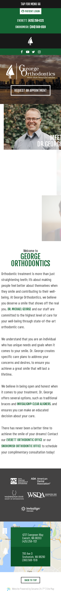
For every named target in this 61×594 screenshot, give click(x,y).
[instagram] (39, 51)
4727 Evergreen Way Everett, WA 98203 (32, 536)
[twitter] (33, 51)
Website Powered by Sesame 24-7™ (26, 589)
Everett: (22, 20)
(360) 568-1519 (38, 27)
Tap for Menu (30, 4)
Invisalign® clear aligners (34, 404)
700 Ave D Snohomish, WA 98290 (33, 555)
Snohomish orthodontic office (21, 446)
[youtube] (28, 51)
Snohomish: (22, 27)
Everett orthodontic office (24, 440)
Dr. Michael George (19, 309)
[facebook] (22, 51)
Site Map (50, 588)
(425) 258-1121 (36, 20)
